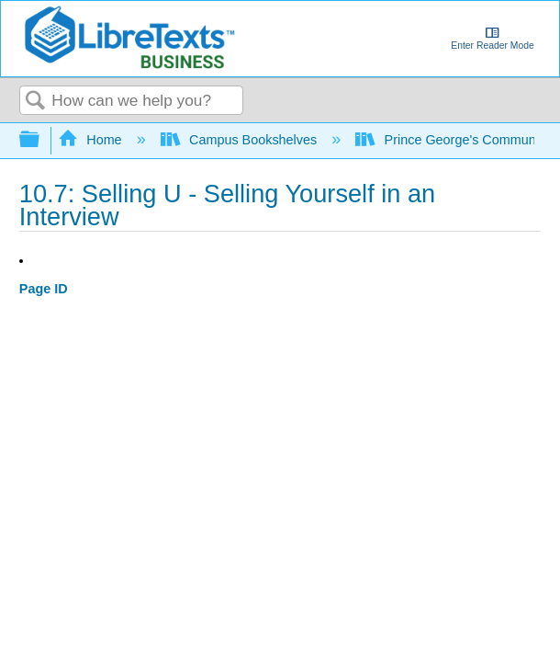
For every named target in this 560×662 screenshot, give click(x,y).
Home (92, 139)
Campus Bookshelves (241, 139)
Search (35, 101)
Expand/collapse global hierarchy (41, 140)
